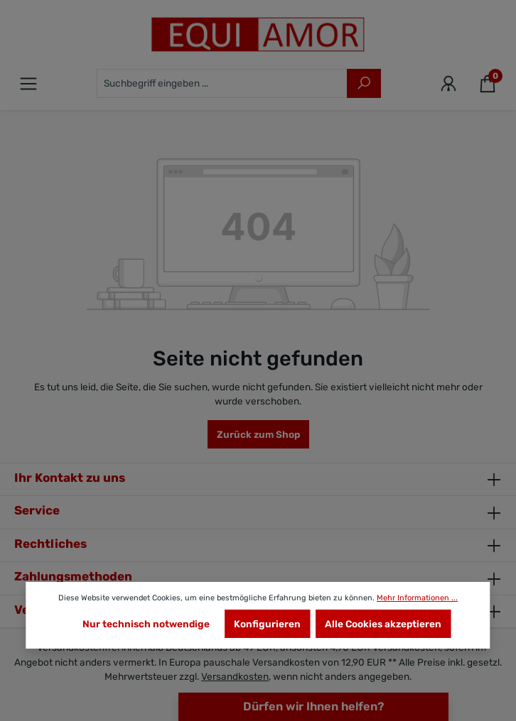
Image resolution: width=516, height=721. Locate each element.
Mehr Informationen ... (417, 597)
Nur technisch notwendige (146, 623)
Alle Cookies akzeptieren (383, 623)
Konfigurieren (267, 623)
